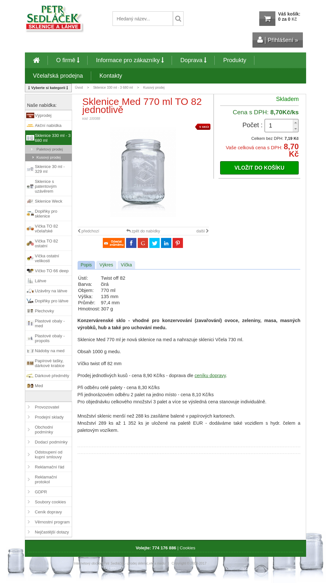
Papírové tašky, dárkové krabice (50, 363)
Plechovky (44, 310)
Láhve (40, 280)
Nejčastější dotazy (52, 532)
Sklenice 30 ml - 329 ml (50, 169)
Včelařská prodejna (58, 76)
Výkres (106, 265)
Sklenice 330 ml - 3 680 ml (113, 87)
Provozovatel (47, 407)
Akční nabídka (48, 125)
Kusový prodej (154, 87)
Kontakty (111, 76)
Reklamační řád (49, 467)
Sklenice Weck (48, 201)
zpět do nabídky (143, 231)
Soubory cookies (50, 501)
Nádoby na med (50, 350)
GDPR (41, 491)
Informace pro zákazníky (130, 60)
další (203, 231)
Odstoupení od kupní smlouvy (48, 454)
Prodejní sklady (49, 417)
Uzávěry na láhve (51, 290)
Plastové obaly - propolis (50, 338)
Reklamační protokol (46, 479)
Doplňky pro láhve (52, 300)
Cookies (187, 547)
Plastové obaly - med (50, 323)
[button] (295, 122)
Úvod (79, 87)
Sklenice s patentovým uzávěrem (46, 186)
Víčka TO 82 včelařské (46, 228)
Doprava (193, 60)
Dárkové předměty (52, 375)
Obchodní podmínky (44, 429)
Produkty (234, 60)
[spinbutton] (281, 126)
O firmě (68, 60)
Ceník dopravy (48, 512)
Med (39, 385)
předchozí (88, 231)
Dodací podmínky (51, 442)
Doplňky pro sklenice (46, 214)
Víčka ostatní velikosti (47, 258)
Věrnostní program (52, 522)
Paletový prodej (50, 149)
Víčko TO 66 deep (52, 270)
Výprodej (43, 115)
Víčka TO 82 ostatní (46, 243)
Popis (86, 265)
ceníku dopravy (210, 375)
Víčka (126, 265)
